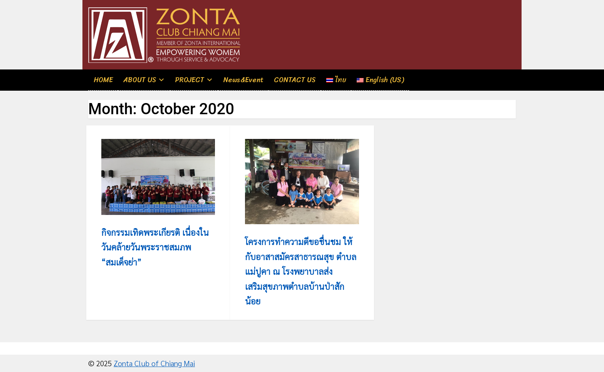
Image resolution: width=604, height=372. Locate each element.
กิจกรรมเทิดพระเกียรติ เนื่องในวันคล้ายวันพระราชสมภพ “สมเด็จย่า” (155, 247)
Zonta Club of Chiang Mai (154, 363)
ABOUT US (139, 80)
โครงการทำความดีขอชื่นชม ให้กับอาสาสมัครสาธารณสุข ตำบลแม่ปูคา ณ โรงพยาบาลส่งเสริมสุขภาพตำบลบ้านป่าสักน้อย (300, 271)
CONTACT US (295, 80)
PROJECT (189, 80)
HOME (103, 80)
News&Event (243, 80)
